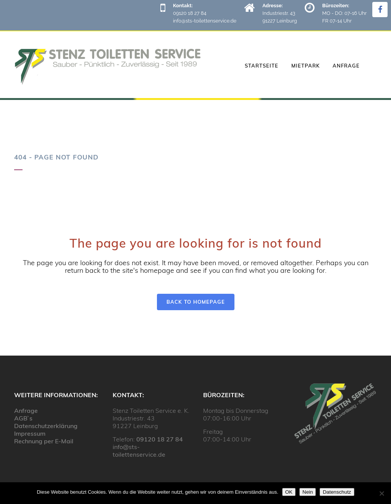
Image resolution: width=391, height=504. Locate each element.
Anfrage (26, 410)
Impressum (29, 433)
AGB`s (23, 418)
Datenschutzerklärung (46, 426)
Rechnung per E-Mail (43, 441)
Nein (307, 492)
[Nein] (381, 493)
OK (288, 492)
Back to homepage (195, 302)
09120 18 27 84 (159, 439)
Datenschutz (337, 492)
